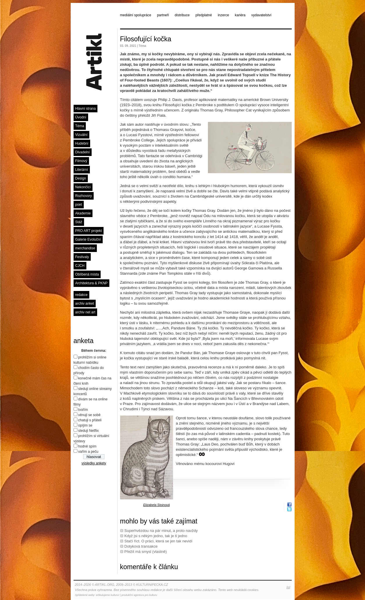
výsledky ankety (93, 463)
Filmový (81, 161)
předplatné (203, 15)
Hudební (81, 143)
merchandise (85, 248)
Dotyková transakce (141, 546)
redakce (81, 295)
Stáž (78, 222)
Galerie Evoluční (88, 239)
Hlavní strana (85, 108)
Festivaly (82, 257)
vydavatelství (261, 15)
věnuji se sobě (89, 415)
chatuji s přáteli (90, 420)
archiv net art (85, 312)
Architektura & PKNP (91, 283)
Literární (81, 170)
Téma (79, 126)
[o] (288, 587)
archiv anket (84, 303)
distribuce (182, 15)
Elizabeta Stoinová (156, 505)
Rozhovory (83, 196)
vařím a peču (88, 452)
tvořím (83, 410)
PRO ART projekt (88, 231)
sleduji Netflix (88, 431)
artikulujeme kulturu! (108, 595)
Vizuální (81, 135)
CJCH (80, 266)
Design (80, 178)
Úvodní (80, 117)
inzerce (223, 15)
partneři (163, 15)
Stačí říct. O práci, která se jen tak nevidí (158, 541)
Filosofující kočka (145, 39)
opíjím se (85, 425)
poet (78, 205)
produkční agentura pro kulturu (139, 595)
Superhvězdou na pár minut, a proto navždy (161, 530)
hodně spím (87, 446)
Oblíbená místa (87, 274)
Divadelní (82, 152)
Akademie (83, 213)
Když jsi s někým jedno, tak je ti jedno (155, 536)
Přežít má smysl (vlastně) (145, 551)
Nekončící (83, 187)
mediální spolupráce (135, 15)
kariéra (240, 15)
